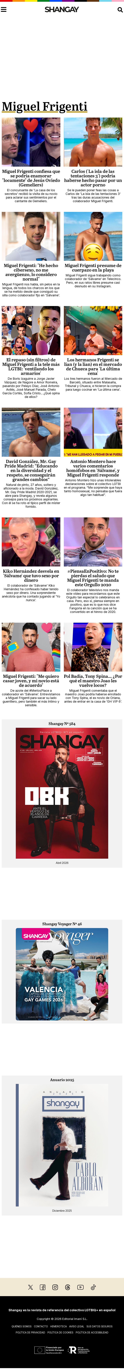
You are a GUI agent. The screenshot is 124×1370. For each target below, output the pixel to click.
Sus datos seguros (100, 1326)
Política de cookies (60, 1332)
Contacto (41, 1326)
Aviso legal (76, 1326)
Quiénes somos (22, 1326)
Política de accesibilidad (92, 1332)
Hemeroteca (58, 1326)
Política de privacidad (30, 1332)
